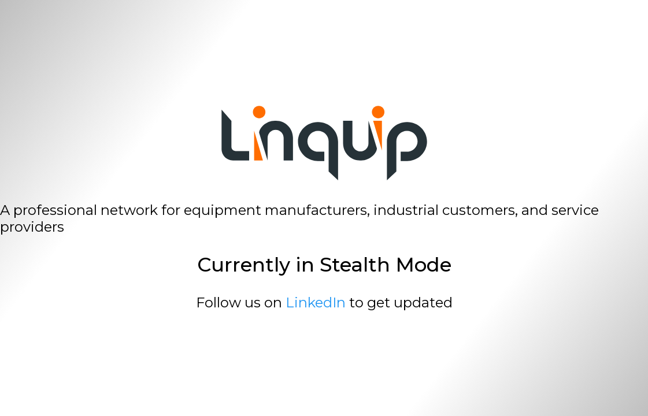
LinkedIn (316, 302)
